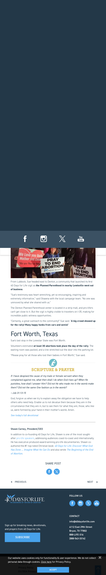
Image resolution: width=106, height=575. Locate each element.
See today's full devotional (24, 415)
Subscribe (22, 537)
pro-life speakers (25, 438)
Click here (46, 561)
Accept (53, 569)
